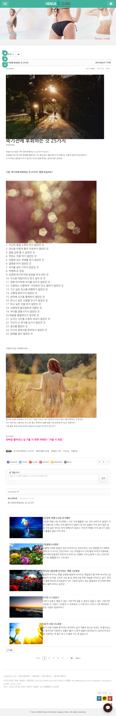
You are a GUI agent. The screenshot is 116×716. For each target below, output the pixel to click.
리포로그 (10, 54)
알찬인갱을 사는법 (42, 451)
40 (71, 658)
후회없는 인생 (56, 451)
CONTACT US (10, 676)
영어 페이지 (47, 676)
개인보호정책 (23, 676)
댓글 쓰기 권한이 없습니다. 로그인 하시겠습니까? (29, 476)
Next (78, 658)
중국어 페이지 (60, 676)
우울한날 (74, 451)
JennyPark (10, 68)
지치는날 (66, 451)
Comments (13, 492)
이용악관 (35, 676)
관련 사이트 (102, 692)
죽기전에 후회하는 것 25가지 (17, 63)
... (67, 658)
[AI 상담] (107, 707)
